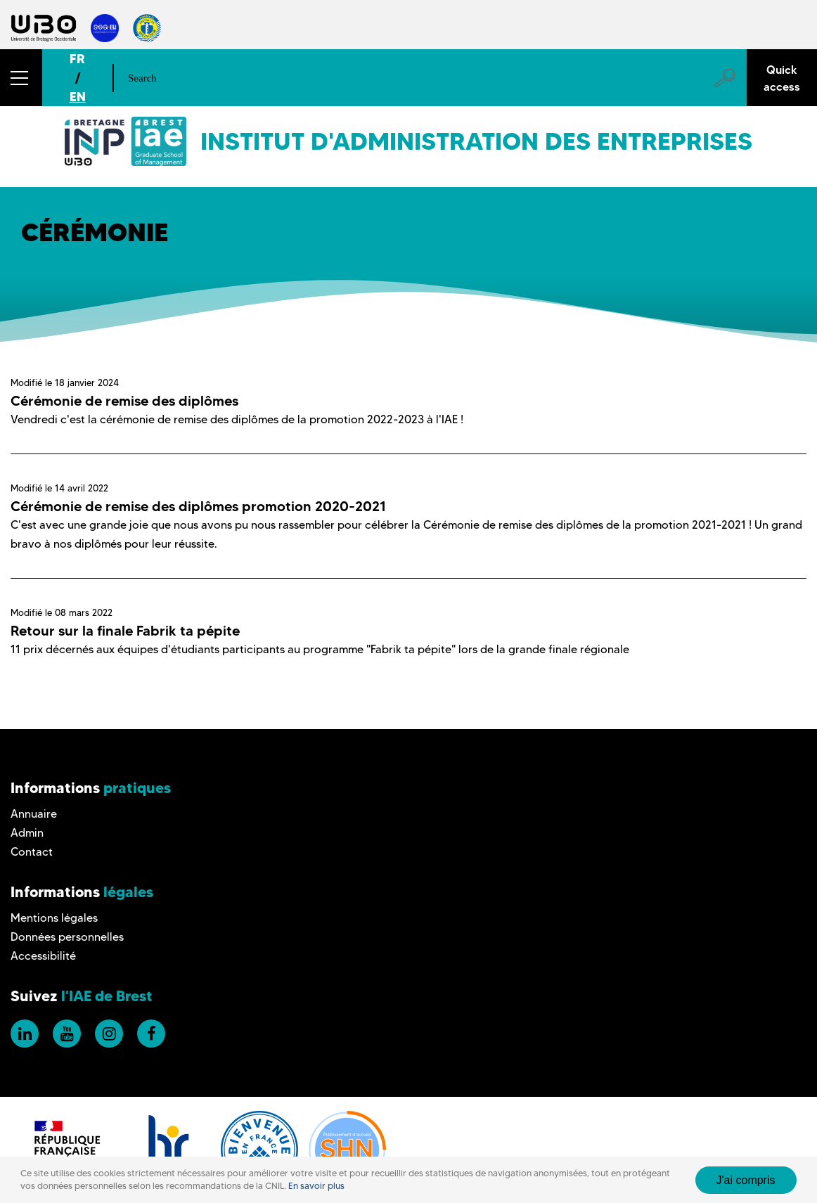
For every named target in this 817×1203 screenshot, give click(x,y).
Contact (32, 851)
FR (77, 59)
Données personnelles (67, 937)
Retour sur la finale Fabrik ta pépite (125, 630)
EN (78, 97)
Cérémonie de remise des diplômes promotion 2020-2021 (198, 506)
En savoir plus (316, 1186)
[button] (21, 77)
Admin (27, 832)
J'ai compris (746, 1180)
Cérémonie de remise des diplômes (124, 400)
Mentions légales (54, 918)
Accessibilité (43, 956)
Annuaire (34, 814)
